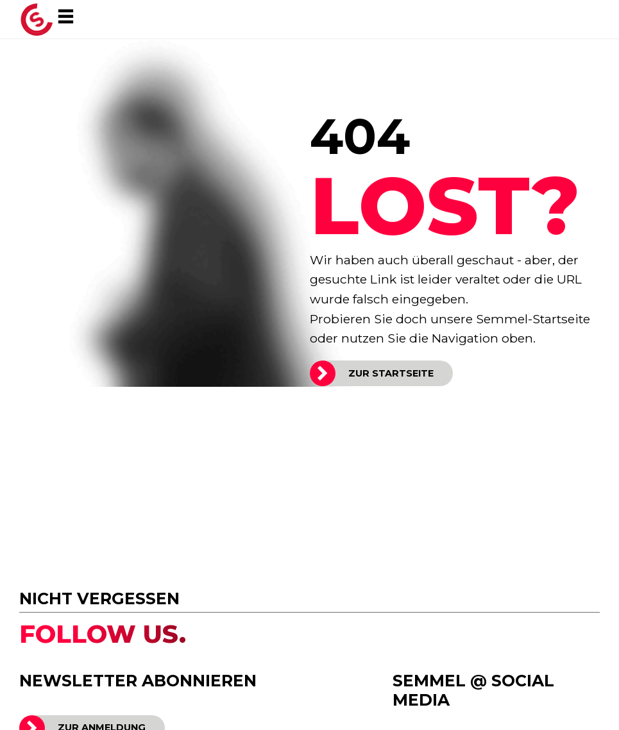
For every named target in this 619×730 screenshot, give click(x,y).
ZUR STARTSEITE (391, 373)
